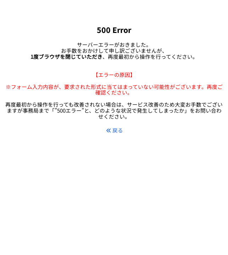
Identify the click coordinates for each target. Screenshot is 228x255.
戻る (114, 130)
